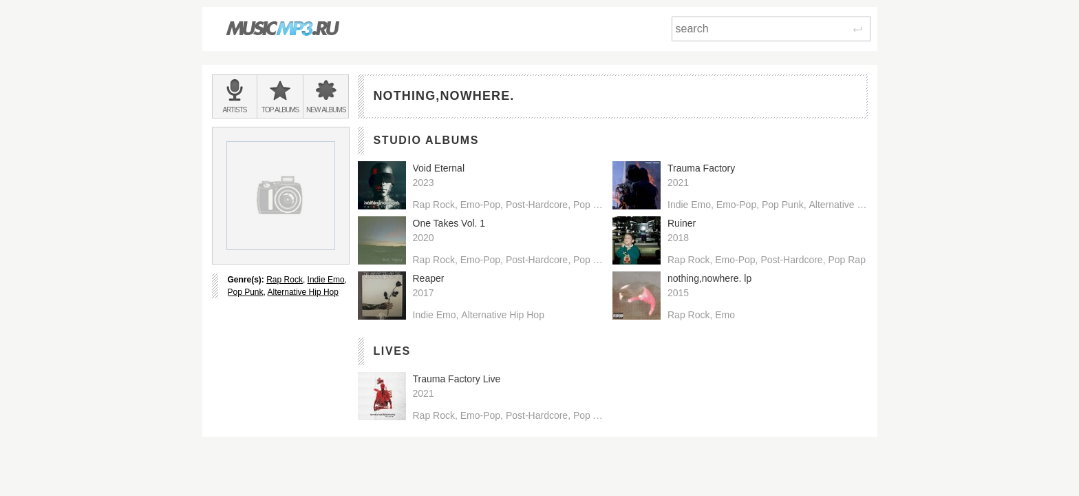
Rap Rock (284, 280)
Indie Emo (326, 280)
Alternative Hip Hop (303, 292)
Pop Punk (246, 292)
